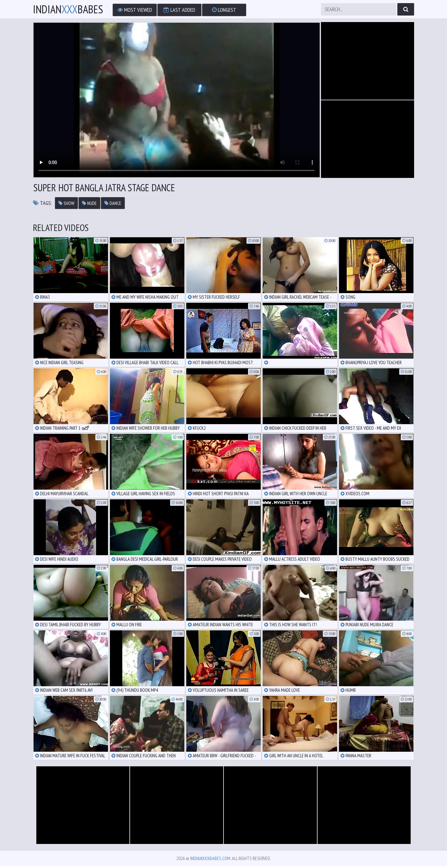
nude (89, 203)
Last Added (179, 9)
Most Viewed (134, 9)
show (66, 203)
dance (112, 203)
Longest (224, 9)
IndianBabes (68, 9)
